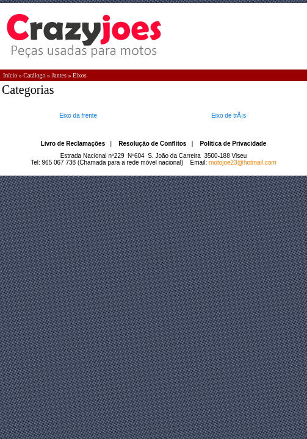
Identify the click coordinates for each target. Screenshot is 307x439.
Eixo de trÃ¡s (228, 115)
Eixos (80, 75)
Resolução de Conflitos (152, 143)
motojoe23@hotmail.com (242, 162)
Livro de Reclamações (73, 143)
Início (10, 75)
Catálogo (34, 75)
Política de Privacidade (233, 143)
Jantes (58, 75)
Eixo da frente (78, 115)
